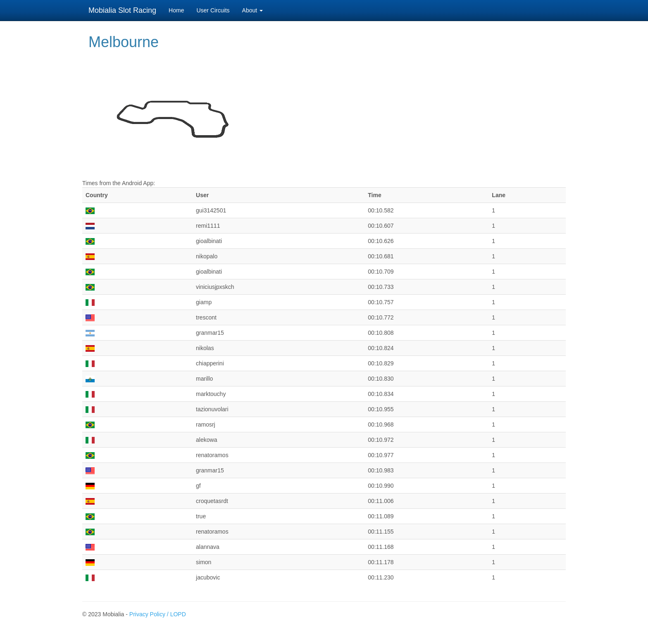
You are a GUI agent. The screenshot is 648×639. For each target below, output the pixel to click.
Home (176, 10)
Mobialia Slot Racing (122, 10)
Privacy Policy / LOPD (157, 614)
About (252, 10)
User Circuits (212, 10)
